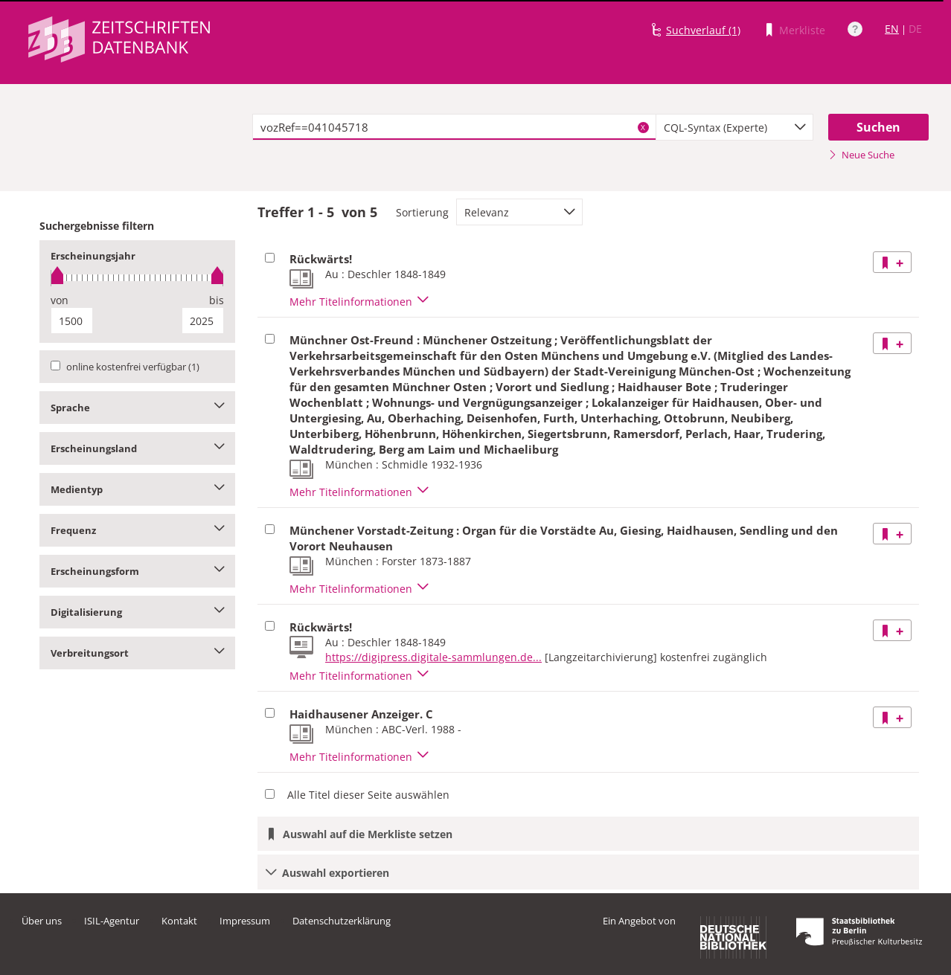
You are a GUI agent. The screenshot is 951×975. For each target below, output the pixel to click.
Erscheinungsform (137, 571)
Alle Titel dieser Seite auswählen (368, 795)
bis (216, 300)
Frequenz (137, 530)
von (59, 300)
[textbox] (454, 127)
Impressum (245, 920)
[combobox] (734, 127)
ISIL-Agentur (111, 920)
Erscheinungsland (137, 448)
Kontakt (179, 920)
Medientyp (137, 489)
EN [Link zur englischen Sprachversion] (892, 29)
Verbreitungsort (137, 653)
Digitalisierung (137, 612)
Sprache (137, 407)
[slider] (137, 278)
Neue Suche (861, 154)
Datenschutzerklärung (341, 920)
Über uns (42, 920)
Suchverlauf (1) (703, 30)
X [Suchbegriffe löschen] (643, 127)
